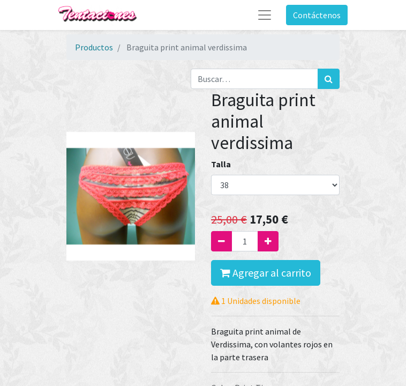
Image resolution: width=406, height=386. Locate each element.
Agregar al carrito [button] (265, 272)
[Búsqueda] (329, 79)
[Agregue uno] (268, 241)
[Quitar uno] (221, 241)
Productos (94, 47)
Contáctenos (317, 15)
